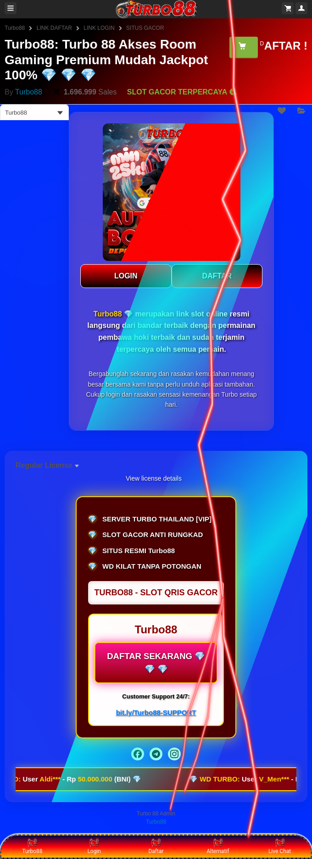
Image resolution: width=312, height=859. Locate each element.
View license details (154, 478)
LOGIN (126, 276)
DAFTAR (217, 276)
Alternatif (217, 846)
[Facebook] (137, 754)
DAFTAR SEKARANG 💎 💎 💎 (156, 662)
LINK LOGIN (99, 28)
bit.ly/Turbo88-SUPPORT (156, 712)
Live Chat (279, 846)
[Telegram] (156, 754)
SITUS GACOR (145, 28)
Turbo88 (15, 28)
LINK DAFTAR (54, 28)
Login (94, 846)
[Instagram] (174, 754)
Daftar (155, 846)
